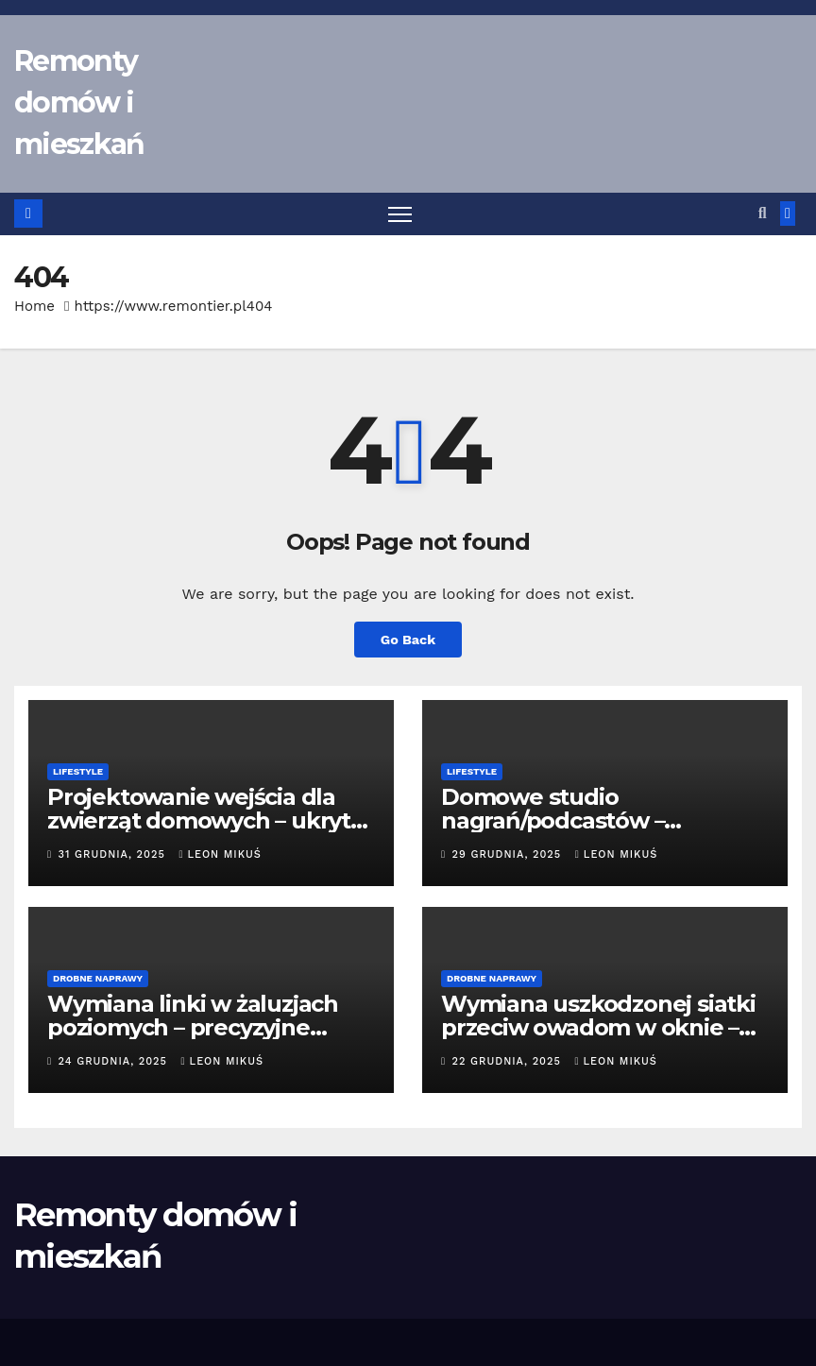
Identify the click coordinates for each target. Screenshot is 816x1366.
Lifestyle (78, 771)
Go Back (408, 639)
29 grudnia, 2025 (509, 854)
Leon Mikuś (219, 854)
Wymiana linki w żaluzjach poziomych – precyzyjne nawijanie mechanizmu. (192, 1027)
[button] (762, 213)
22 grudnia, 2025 (509, 1061)
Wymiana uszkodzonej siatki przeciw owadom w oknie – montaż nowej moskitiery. (598, 1027)
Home (34, 306)
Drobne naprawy (98, 978)
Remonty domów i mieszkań (79, 102)
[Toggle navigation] (400, 214)
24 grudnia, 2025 (115, 1061)
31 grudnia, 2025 (114, 854)
